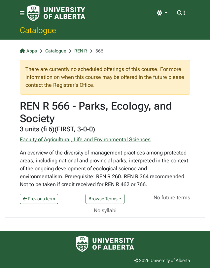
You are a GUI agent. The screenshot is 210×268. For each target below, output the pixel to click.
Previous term (39, 198)
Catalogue (38, 30)
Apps (28, 50)
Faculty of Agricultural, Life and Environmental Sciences (85, 139)
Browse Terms (103, 198)
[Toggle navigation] (22, 13)
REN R (80, 50)
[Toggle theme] (162, 13)
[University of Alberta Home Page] (56, 13)
